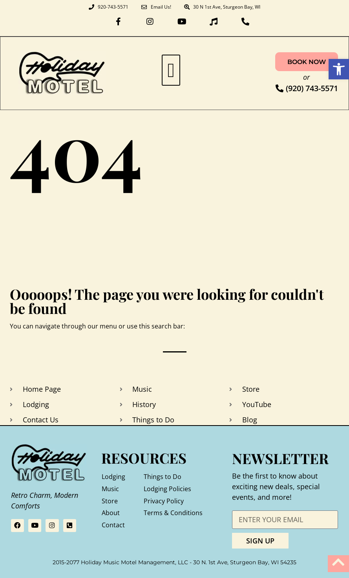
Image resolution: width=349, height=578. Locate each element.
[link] (339, 69)
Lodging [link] (113, 476)
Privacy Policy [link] (164, 501)
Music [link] (110, 488)
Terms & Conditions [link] (173, 512)
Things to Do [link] (162, 476)
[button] (171, 70)
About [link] (111, 512)
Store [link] (110, 501)
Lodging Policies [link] (167, 488)
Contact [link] (113, 525)
